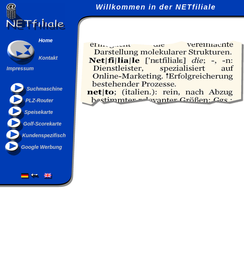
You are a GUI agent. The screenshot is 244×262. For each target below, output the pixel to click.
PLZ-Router (39, 100)
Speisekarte (38, 112)
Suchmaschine (45, 89)
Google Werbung (41, 147)
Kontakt (48, 58)
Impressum (20, 68)
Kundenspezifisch (44, 135)
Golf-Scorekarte (42, 124)
